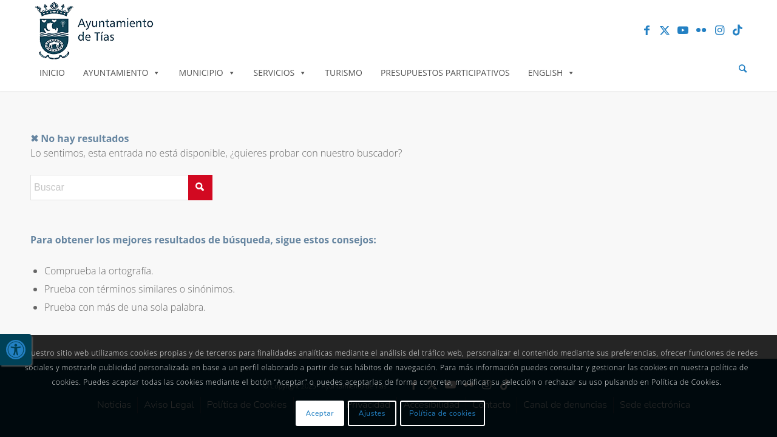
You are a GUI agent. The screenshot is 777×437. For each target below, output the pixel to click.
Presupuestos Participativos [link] (445, 72)
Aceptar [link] (320, 413)
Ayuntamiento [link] (121, 72)
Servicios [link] (280, 72)
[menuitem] (743, 69)
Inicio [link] (52, 72)
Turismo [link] (343, 72)
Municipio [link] (206, 72)
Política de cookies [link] (442, 413)
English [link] (551, 72)
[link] (16, 349)
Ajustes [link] (372, 413)
